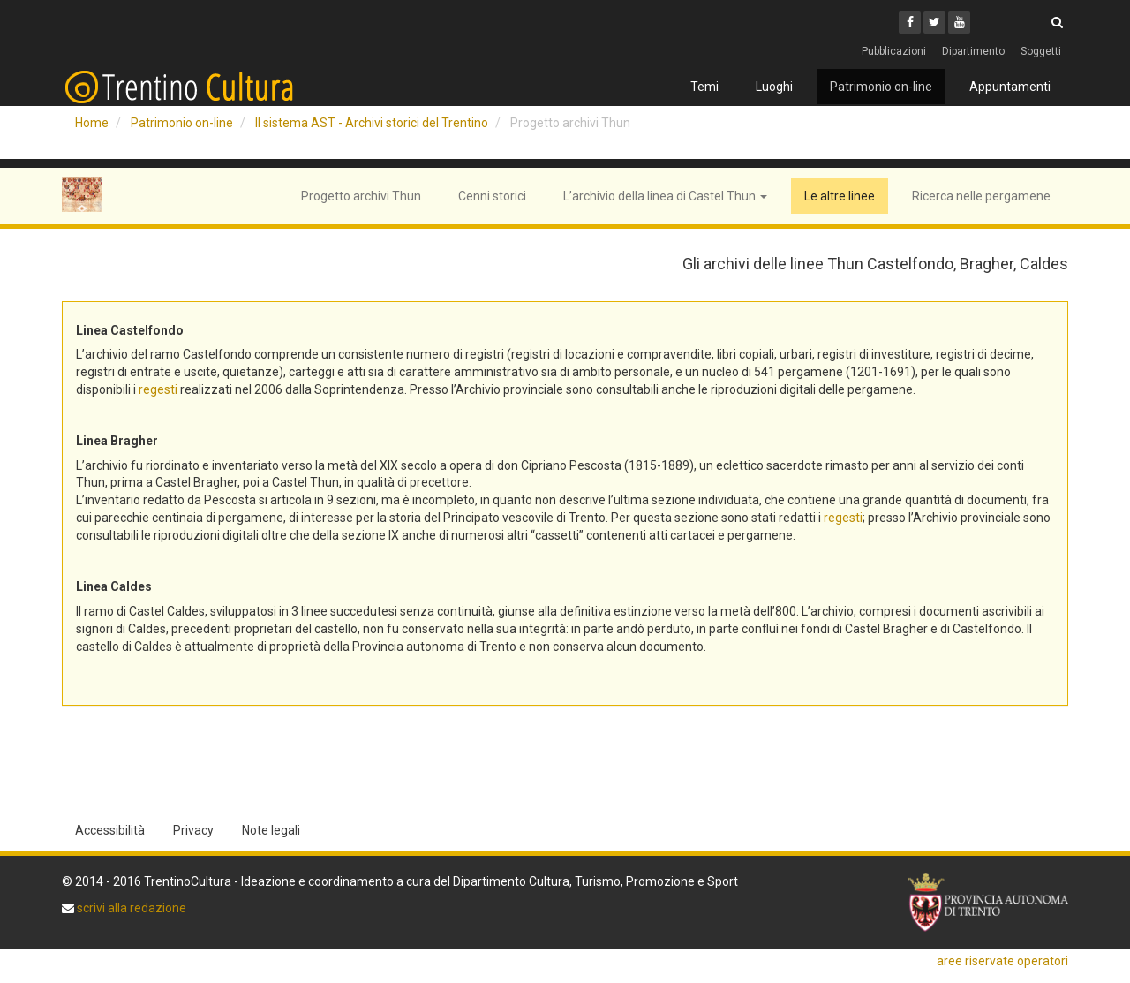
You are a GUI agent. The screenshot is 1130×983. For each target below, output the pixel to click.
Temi (704, 86)
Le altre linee (839, 196)
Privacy (193, 830)
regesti (158, 389)
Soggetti (1041, 51)
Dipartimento (973, 51)
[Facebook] (910, 22)
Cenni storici (492, 196)
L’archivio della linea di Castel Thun (665, 196)
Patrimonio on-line (881, 86)
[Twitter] (934, 22)
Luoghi (774, 86)
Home (92, 123)
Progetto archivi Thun (361, 196)
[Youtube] (959, 22)
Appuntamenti (1010, 86)
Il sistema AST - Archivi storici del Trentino (371, 123)
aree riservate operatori (1002, 961)
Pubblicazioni (894, 51)
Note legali (271, 830)
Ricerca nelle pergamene (981, 196)
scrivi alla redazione (130, 908)
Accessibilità (110, 830)
